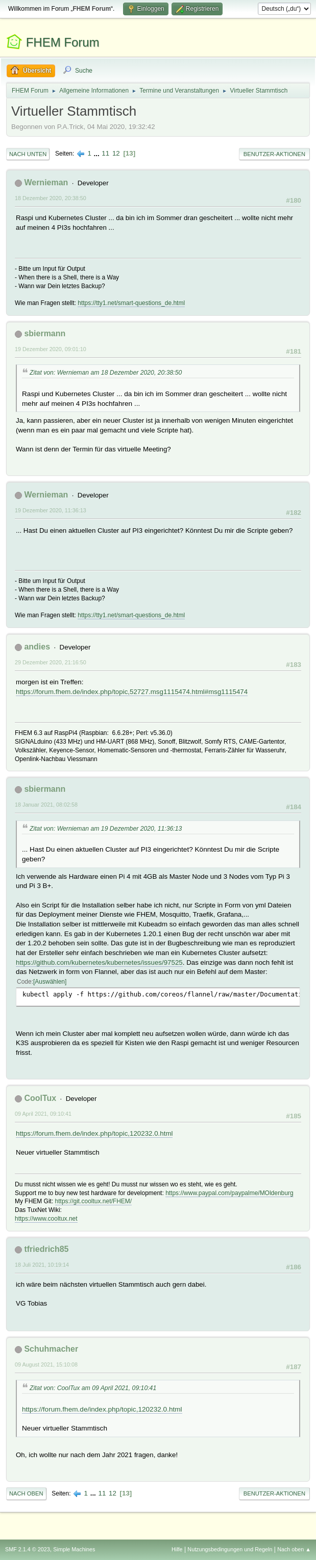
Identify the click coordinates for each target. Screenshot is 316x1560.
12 (116, 153)
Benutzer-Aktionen (274, 154)
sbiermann (44, 333)
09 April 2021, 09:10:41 (43, 1114)
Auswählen (50, 981)
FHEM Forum (63, 42)
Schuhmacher (51, 1349)
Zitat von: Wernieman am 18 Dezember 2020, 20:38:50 (106, 372)
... (98, 153)
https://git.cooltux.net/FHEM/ (93, 1201)
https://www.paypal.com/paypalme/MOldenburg (229, 1193)
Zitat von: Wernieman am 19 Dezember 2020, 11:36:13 (106, 828)
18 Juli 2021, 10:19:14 (42, 1265)
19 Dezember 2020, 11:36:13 (50, 510)
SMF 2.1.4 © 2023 (27, 1549)
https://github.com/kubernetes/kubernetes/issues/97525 (99, 962)
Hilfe (177, 1549)
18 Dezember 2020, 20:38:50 (50, 198)
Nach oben (26, 1493)
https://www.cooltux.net (46, 1218)
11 (105, 153)
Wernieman (46, 182)
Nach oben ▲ (294, 1549)
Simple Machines (74, 1549)
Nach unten (27, 154)
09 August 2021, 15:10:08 (46, 1364)
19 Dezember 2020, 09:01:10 (50, 349)
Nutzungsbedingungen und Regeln (229, 1549)
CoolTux (40, 1098)
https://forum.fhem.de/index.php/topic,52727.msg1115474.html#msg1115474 (132, 692)
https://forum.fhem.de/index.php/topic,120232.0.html (94, 1133)
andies (37, 646)
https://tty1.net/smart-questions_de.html (131, 303)
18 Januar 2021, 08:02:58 (46, 804)
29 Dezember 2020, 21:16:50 (50, 662)
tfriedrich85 (46, 1249)
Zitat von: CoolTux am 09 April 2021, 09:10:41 (93, 1388)
